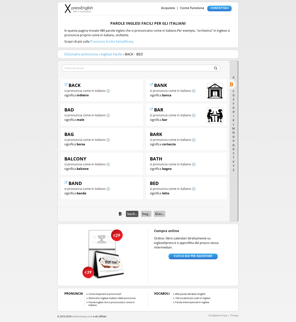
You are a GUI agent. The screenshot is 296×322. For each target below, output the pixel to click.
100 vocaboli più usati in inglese (192, 298)
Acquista (168, 8)
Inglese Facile (111, 54)
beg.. (146, 214)
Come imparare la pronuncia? (105, 294)
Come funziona (192, 8)
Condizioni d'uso (218, 315)
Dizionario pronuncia (81, 54)
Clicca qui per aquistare (193, 256)
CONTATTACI (219, 8)
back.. (132, 214)
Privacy (234, 315)
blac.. (159, 214)
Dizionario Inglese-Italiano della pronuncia (112, 298)
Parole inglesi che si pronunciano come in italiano (112, 304)
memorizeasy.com (82, 316)
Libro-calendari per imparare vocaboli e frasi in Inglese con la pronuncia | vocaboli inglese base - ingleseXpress (78, 8)
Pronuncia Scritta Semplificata (111, 41)
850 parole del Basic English (190, 294)
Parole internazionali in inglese (192, 302)
